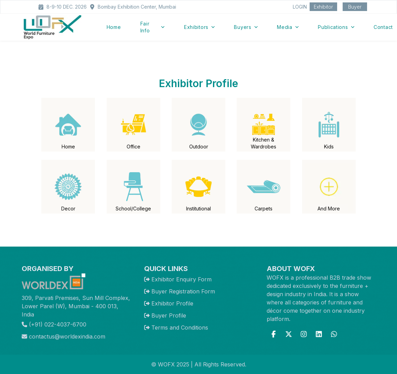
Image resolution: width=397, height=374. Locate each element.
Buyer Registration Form (183, 291)
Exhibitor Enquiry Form (181, 279)
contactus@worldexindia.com (63, 336)
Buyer (355, 7)
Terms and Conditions (179, 327)
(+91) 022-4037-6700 (54, 324)
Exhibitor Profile (172, 303)
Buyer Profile (168, 315)
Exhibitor (323, 7)
